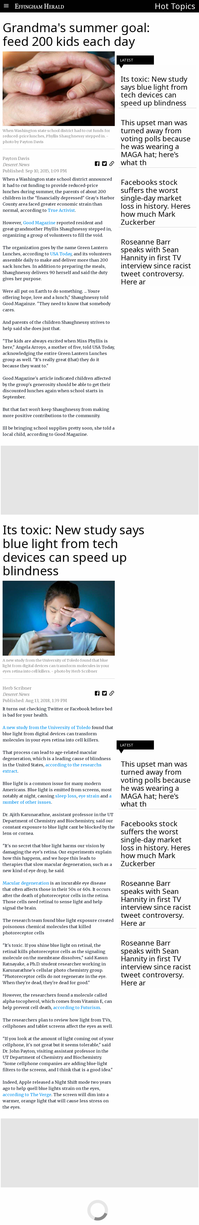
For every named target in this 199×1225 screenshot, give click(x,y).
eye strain (89, 796)
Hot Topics (175, 6)
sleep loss (65, 796)
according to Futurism (76, 1007)
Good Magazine (39, 222)
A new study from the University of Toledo (47, 727)
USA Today (61, 253)
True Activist (61, 210)
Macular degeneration (26, 883)
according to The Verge (27, 1094)
